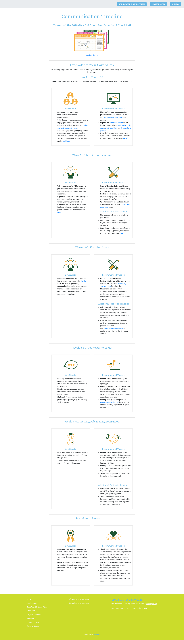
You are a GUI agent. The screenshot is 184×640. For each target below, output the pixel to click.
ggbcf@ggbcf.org (151, 604)
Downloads (31, 611)
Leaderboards (158, 4)
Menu (175, 4)
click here (66, 141)
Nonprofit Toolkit (116, 123)
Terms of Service (33, 626)
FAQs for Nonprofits (34, 615)
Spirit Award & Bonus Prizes (132, 4)
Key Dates (30, 618)
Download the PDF (92, 55)
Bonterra (97, 634)
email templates (111, 128)
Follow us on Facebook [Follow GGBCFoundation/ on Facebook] (79, 599)
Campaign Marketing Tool (112, 117)
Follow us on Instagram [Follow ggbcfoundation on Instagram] (79, 603)
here (125, 138)
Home (29, 599)
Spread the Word (33, 622)
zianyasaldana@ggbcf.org (113, 328)
